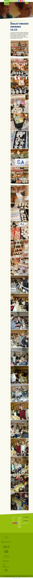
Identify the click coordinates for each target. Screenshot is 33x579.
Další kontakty (25, 523)
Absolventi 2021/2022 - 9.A (14, 21)
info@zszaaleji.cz (26, 518)
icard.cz (19, 576)
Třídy (21, 20)
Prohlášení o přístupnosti (9, 576)
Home (11, 20)
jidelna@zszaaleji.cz (26, 522)
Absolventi (24, 20)
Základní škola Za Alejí (16, 20)
